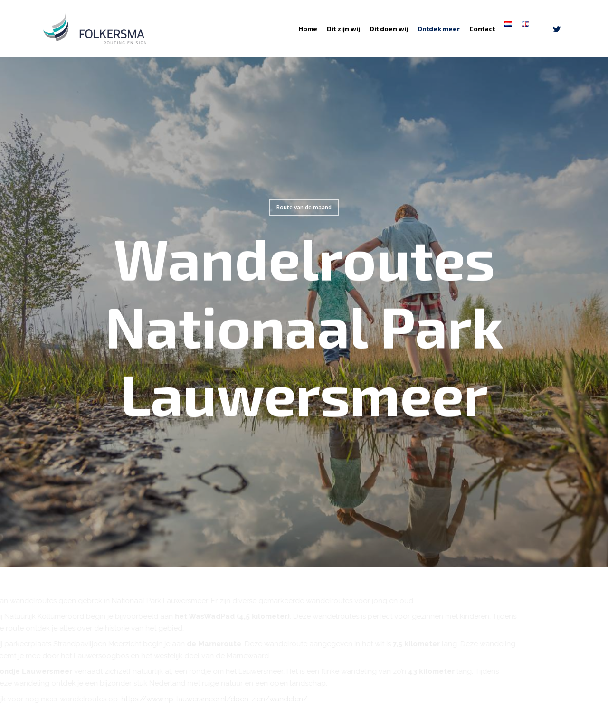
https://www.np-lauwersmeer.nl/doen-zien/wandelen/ (245, 699)
